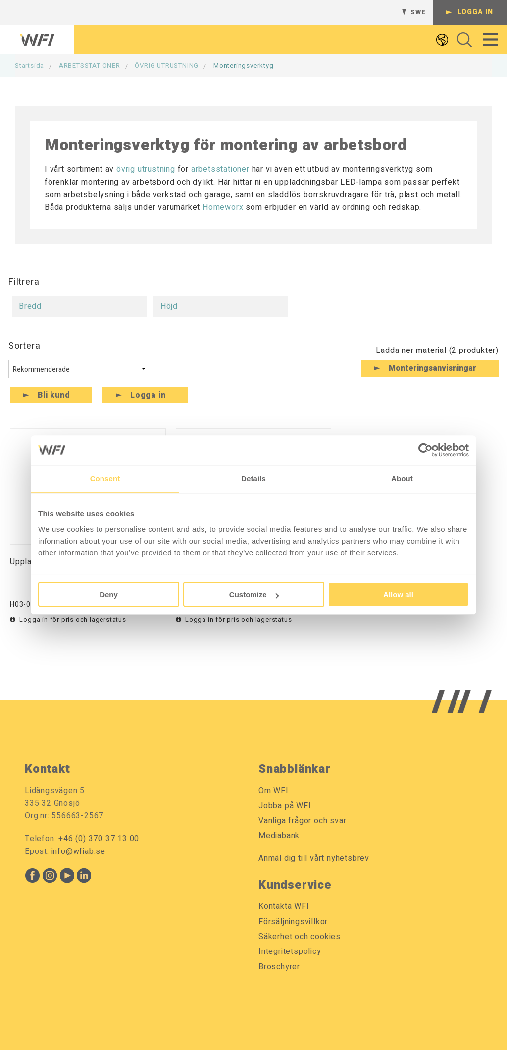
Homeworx (223, 207)
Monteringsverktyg (243, 65)
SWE (417, 12)
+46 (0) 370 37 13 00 (98, 839)
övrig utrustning (145, 169)
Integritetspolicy (289, 951)
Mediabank (279, 836)
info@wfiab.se (78, 851)
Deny (109, 594)
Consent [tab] (105, 478)
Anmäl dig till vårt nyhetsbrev (313, 858)
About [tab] (402, 478)
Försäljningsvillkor (293, 922)
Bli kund (54, 395)
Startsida (29, 65)
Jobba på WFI (284, 806)
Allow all (398, 594)
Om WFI (273, 791)
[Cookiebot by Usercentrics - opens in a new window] (425, 450)
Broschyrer (279, 967)
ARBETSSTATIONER (89, 65)
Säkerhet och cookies (299, 937)
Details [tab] (253, 478)
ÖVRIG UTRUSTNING (167, 65)
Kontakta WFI (283, 906)
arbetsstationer (220, 169)
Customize (254, 594)
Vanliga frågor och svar (302, 821)
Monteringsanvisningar (432, 368)
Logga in (475, 12)
